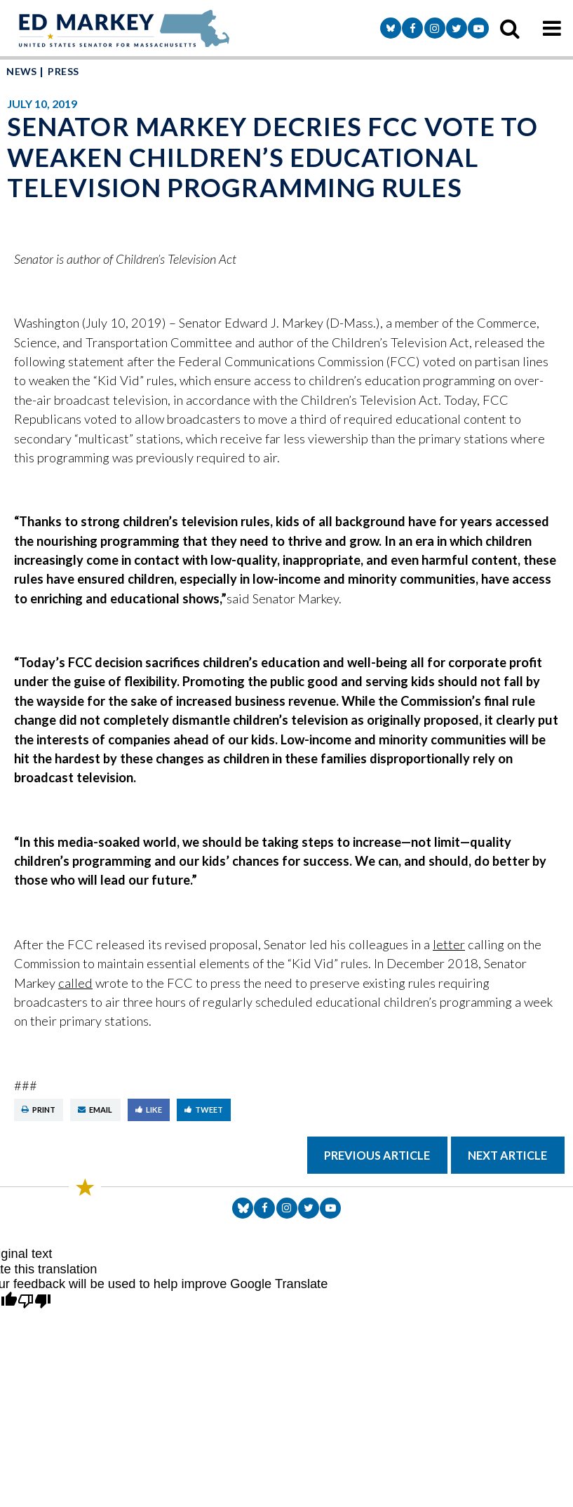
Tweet (203, 1109)
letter (449, 944)
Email (95, 1109)
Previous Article (377, 1155)
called (75, 983)
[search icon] (510, 28)
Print (38, 1109)
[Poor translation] (34, 1302)
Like (148, 1109)
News (21, 71)
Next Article (507, 1155)
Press (63, 71)
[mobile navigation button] (552, 28)
